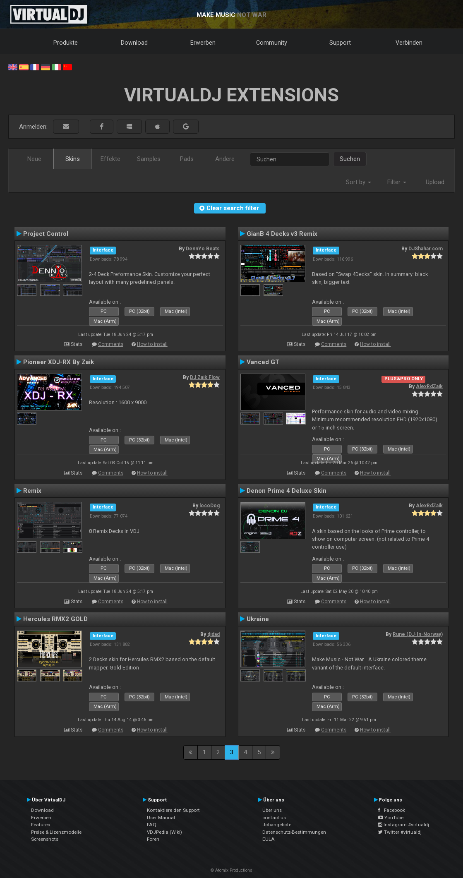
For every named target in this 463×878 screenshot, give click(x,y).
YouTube (390, 817)
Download (134, 42)
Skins (72, 159)
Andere (225, 159)
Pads (187, 159)
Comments (110, 344)
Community (271, 42)
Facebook (391, 810)
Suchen (350, 159)
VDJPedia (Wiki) (164, 832)
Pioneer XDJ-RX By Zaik (58, 362)
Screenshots (44, 839)
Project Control (45, 233)
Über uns (272, 810)
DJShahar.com (425, 249)
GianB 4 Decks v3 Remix (282, 233)
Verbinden (409, 42)
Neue (34, 159)
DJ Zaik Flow (205, 377)
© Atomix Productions (231, 870)
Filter (396, 182)
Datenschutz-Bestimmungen (294, 832)
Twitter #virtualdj (400, 832)
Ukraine (258, 619)
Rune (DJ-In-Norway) (418, 634)
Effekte (110, 159)
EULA (268, 839)
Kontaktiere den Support (173, 810)
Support (340, 42)
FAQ (151, 825)
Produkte (65, 42)
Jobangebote (276, 825)
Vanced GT (263, 362)
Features (40, 825)
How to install (152, 344)
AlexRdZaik (429, 386)
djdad (213, 634)
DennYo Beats (203, 249)
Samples (149, 159)
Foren (153, 839)
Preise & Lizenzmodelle (56, 832)
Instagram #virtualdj (403, 825)
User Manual (161, 817)
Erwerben (203, 42)
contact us (274, 817)
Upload (435, 182)
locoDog (209, 506)
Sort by (358, 182)
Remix (32, 490)
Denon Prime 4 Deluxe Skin (286, 490)
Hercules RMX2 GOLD (55, 619)
